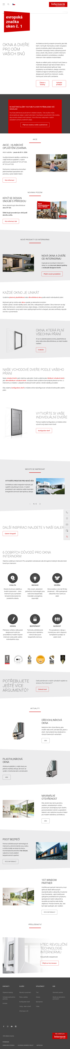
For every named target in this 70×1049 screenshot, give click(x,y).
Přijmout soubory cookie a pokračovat (35, 125)
